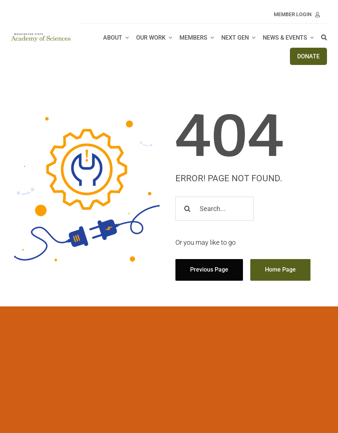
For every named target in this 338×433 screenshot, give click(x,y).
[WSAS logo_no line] (40, 36)
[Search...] (214, 209)
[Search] (324, 38)
